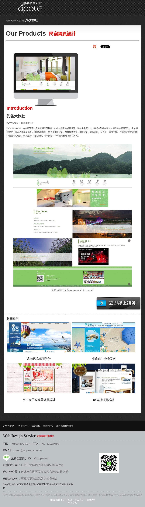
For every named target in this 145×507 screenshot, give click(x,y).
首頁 (8, 20)
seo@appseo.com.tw (29, 450)
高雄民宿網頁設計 (39, 358)
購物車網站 (48, 425)
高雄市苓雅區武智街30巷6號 (39, 478)
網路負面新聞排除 (64, 425)
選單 (125, 7)
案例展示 (16, 20)
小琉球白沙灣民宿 (104, 358)
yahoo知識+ (8, 425)
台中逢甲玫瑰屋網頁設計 (39, 399)
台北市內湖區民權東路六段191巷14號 (44, 471)
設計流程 (36, 425)
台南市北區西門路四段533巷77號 (42, 465)
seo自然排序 (23, 425)
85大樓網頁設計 (103, 399)
